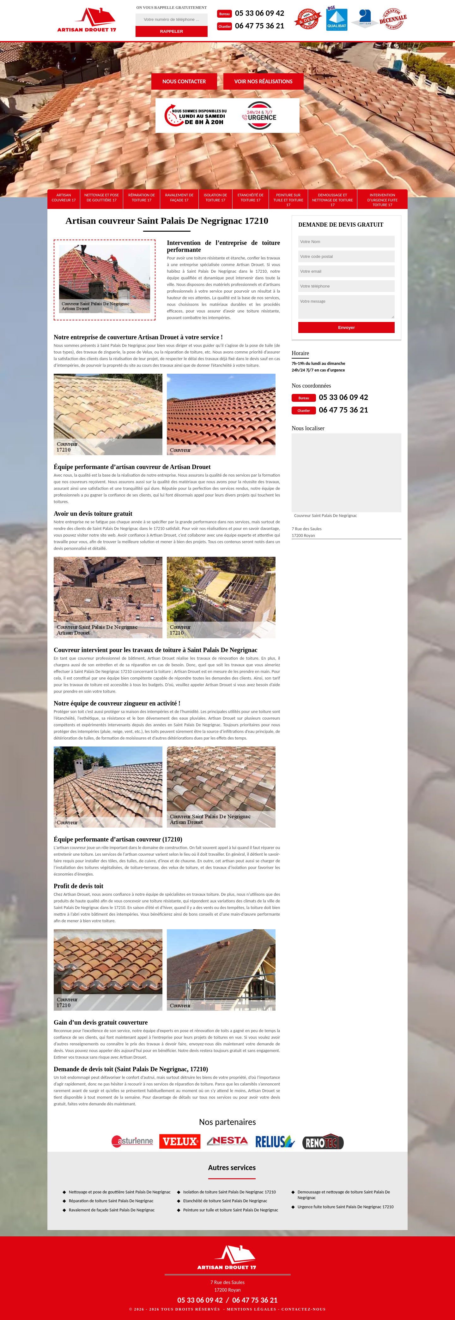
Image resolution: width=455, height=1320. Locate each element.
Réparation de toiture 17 (141, 197)
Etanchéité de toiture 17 (251, 197)
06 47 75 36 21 (259, 26)
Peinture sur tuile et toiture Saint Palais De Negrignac (230, 1210)
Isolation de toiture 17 (215, 197)
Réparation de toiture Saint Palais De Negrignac (111, 1201)
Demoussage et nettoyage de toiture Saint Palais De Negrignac (344, 1194)
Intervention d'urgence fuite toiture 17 (382, 200)
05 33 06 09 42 (259, 13)
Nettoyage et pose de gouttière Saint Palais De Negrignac (120, 1192)
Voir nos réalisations (263, 81)
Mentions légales (251, 1309)
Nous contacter (184, 81)
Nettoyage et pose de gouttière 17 (101, 197)
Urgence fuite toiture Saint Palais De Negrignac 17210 (346, 1207)
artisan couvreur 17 (64, 197)
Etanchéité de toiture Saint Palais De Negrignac (225, 1201)
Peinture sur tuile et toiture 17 (288, 200)
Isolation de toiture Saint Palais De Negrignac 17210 (229, 1192)
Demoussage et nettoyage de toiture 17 (332, 200)
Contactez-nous (304, 1309)
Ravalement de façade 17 (179, 197)
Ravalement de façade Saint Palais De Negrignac (112, 1210)
